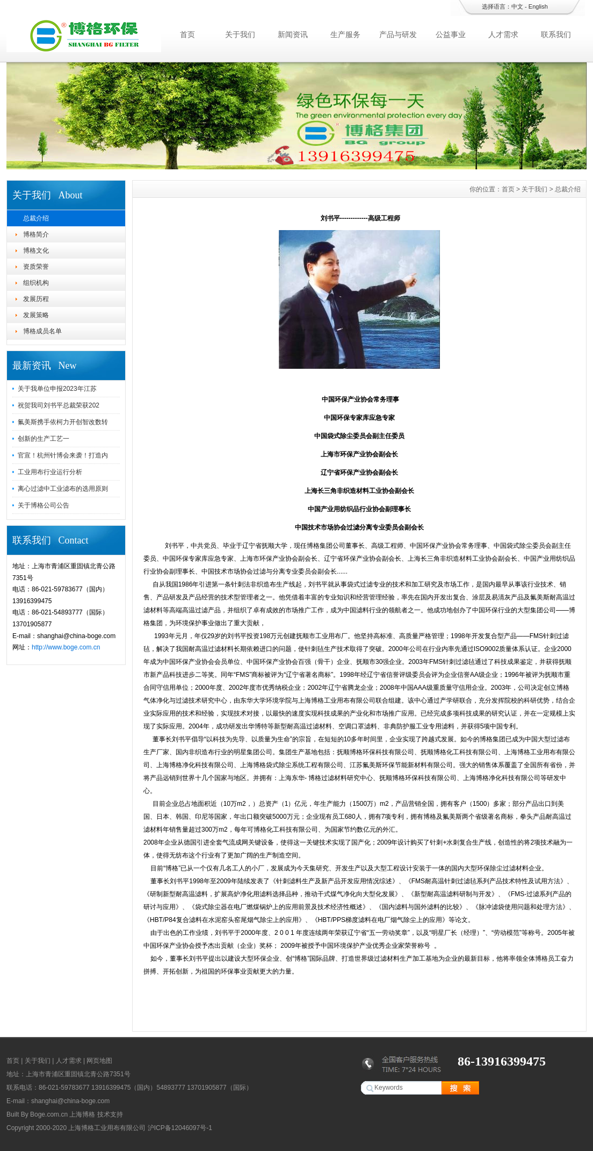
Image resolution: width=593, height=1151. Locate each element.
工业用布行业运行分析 (50, 472)
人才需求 (503, 34)
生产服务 (345, 34)
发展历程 (36, 299)
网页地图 (99, 1060)
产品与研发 (398, 34)
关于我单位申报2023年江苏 (57, 388)
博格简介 (36, 234)
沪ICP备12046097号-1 (180, 1128)
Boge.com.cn (49, 1114)
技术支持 (110, 1114)
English (538, 6)
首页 (187, 34)
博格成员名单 (42, 331)
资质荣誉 (36, 266)
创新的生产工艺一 (43, 438)
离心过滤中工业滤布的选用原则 (63, 488)
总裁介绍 (36, 218)
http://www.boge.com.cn (66, 647)
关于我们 (240, 34)
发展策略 (36, 315)
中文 (517, 6)
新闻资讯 (293, 34)
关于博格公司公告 (43, 505)
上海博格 (82, 1114)
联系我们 (556, 34)
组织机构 (36, 283)
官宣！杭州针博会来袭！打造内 (63, 455)
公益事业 (451, 34)
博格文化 (36, 250)
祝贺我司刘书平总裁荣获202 (58, 405)
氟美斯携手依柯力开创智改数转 (63, 422)
